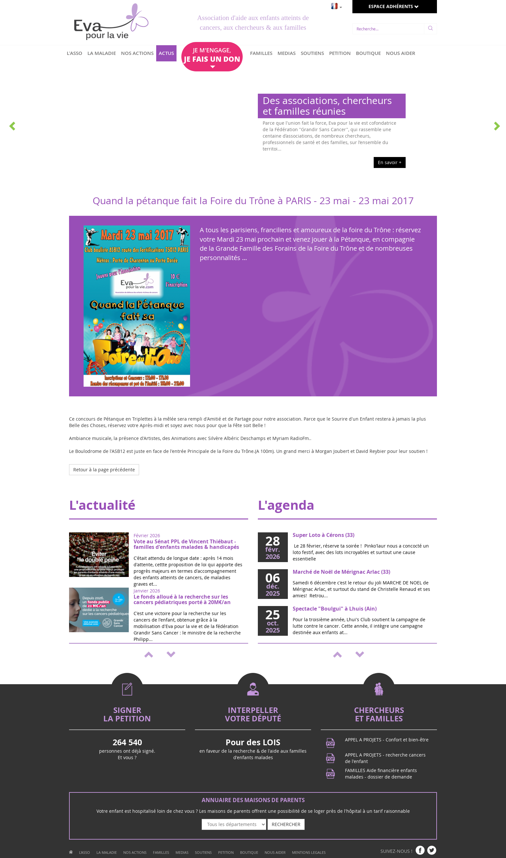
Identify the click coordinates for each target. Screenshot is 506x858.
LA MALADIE (101, 53)
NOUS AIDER (400, 53)
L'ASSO (74, 53)
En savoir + (389, 162)
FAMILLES (261, 53)
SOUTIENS (312, 53)
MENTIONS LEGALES (309, 852)
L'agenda (286, 505)
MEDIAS (287, 53)
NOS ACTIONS (137, 53)
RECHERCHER (286, 824)
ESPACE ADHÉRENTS (394, 6)
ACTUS (166, 53)
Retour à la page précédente (104, 469)
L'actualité (102, 505)
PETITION (340, 53)
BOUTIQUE (368, 53)
